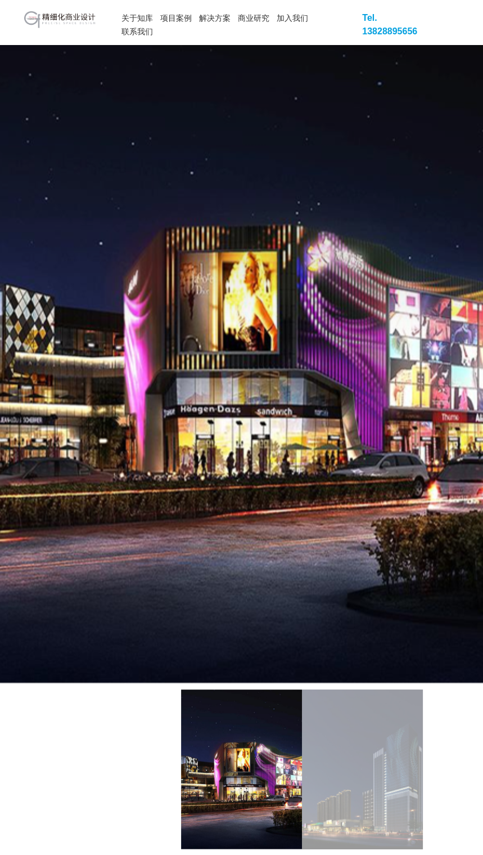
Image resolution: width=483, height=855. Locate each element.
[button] (422, 360)
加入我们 (292, 18)
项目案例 (176, 18)
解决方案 (215, 18)
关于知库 (137, 18)
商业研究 (253, 18)
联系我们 (137, 31)
